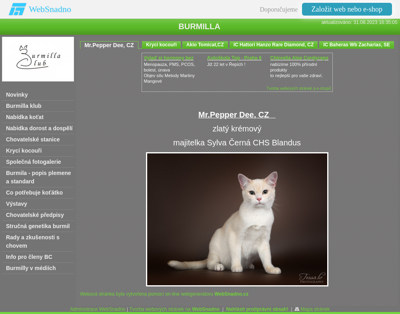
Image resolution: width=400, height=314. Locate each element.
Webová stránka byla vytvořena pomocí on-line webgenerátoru (164, 294)
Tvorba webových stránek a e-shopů (298, 88)
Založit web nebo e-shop (347, 9)
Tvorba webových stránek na (174, 309)
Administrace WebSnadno (98, 309)
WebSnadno (50, 9)
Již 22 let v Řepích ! (226, 64)
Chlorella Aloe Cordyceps (299, 58)
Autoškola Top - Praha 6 (234, 58)
